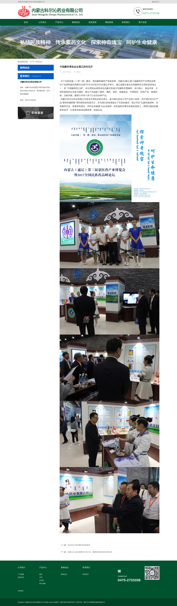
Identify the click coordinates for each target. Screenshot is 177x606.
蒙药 (40, 574)
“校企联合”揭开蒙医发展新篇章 (79, 545)
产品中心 (59, 22)
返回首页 (155, 2)
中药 (40, 577)
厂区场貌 (21, 574)
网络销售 (109, 22)
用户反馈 (143, 22)
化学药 (41, 580)
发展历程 (21, 577)
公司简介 (43, 22)
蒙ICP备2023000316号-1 (68, 602)
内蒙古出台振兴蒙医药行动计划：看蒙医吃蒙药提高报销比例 (90, 552)
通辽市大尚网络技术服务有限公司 (94, 602)
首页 (26, 22)
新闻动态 (76, 22)
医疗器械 (42, 583)
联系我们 (126, 22)
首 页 (32, 62)
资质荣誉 (93, 22)
